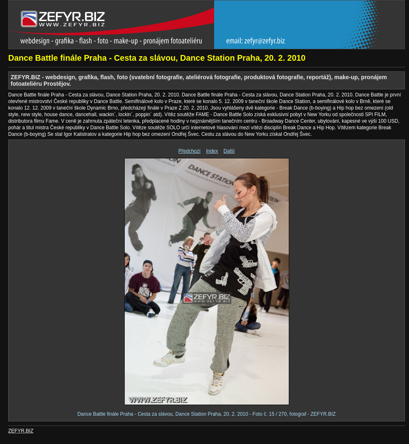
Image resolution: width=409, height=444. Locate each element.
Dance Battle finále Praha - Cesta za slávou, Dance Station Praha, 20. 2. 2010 (157, 57)
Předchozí (189, 151)
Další (229, 151)
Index (212, 151)
